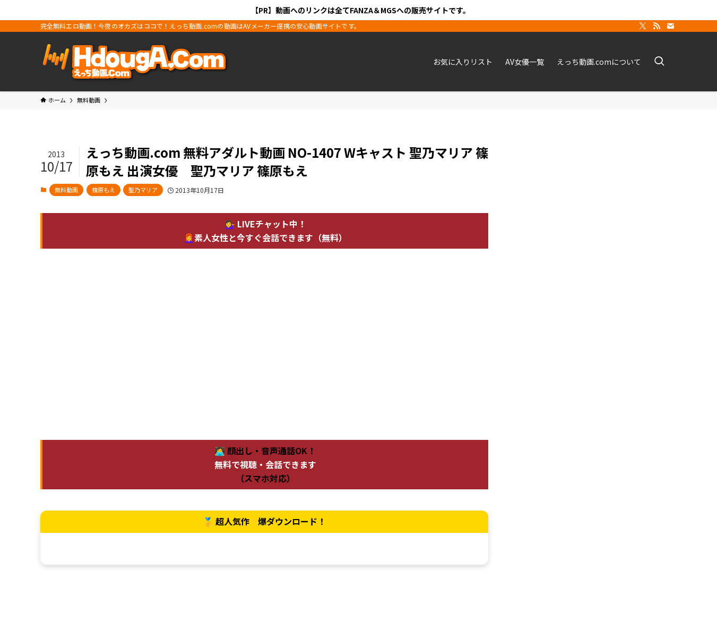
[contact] (670, 26)
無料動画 (66, 189)
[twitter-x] (643, 26)
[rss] (656, 26)
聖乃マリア (143, 189)
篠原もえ (103, 189)
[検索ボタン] (659, 61)
